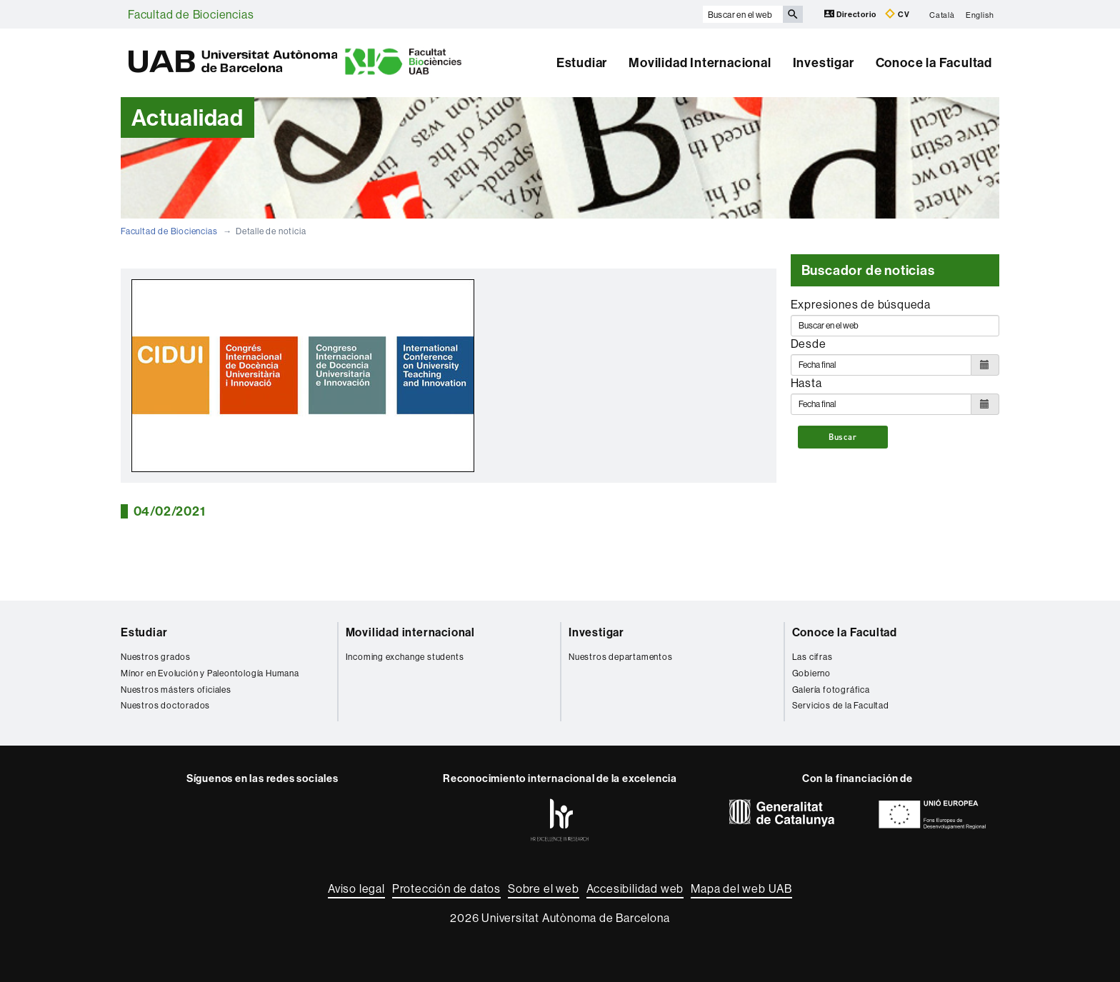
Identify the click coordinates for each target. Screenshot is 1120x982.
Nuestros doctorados (165, 705)
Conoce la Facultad (934, 62)
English (980, 14)
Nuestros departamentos (621, 656)
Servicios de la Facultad (840, 705)
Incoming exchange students (405, 656)
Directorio (851, 14)
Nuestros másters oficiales (176, 689)
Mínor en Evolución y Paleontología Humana (210, 673)
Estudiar (581, 62)
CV (897, 14)
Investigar (823, 62)
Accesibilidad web (635, 888)
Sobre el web (543, 888)
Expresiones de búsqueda (861, 304)
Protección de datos (446, 888)
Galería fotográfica (831, 689)
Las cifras (812, 656)
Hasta (806, 383)
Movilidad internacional (410, 632)
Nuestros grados (156, 656)
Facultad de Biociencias (191, 14)
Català (942, 14)
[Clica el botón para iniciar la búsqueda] (793, 14)
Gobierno (811, 673)
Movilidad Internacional (700, 62)
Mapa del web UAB (741, 888)
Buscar (843, 437)
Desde (808, 343)
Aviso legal (356, 888)
